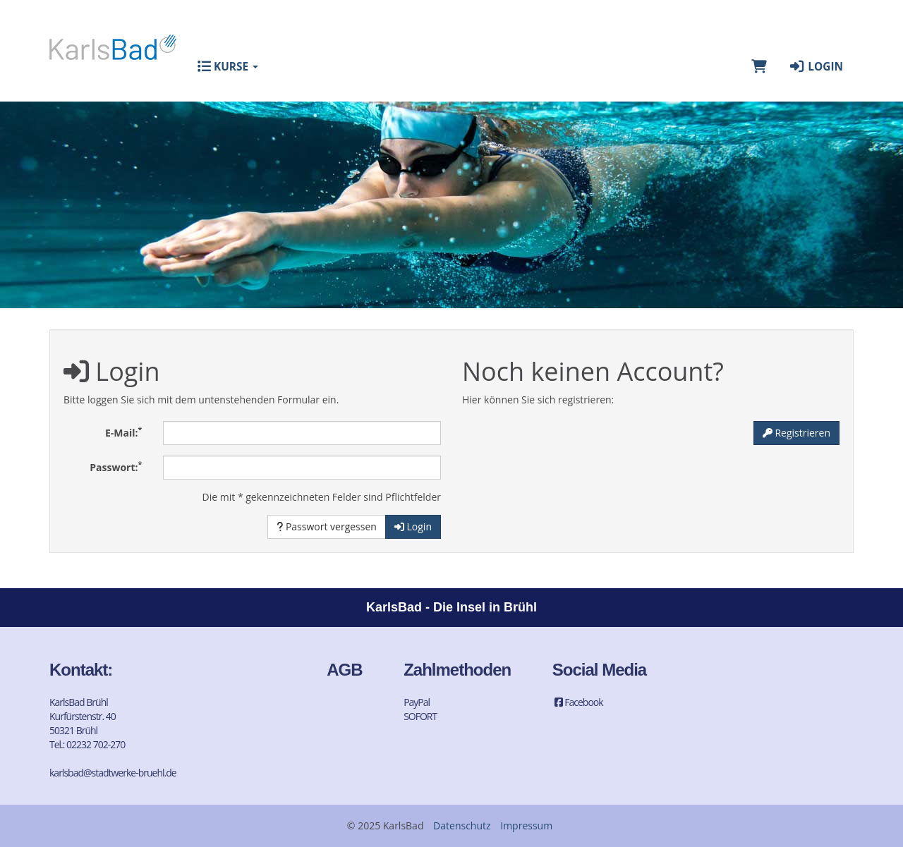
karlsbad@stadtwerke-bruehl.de (112, 772)
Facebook (577, 702)
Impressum (526, 825)
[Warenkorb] (759, 66)
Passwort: (116, 466)
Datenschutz (461, 825)
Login (815, 66)
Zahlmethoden (457, 669)
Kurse (228, 66)
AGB (344, 669)
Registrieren (796, 432)
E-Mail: (123, 432)
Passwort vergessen (327, 526)
